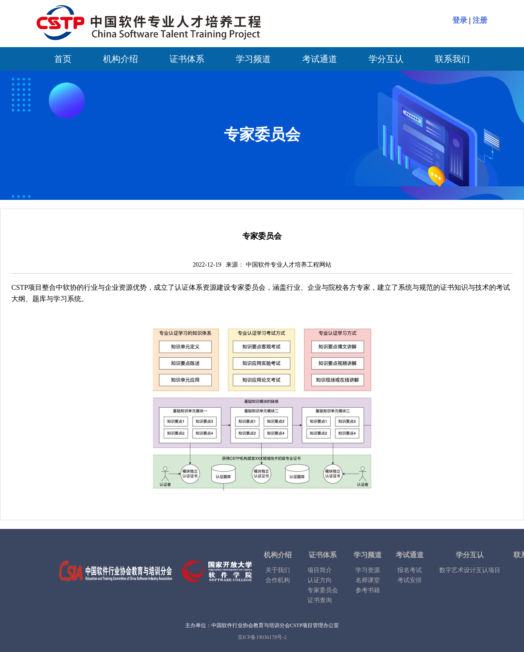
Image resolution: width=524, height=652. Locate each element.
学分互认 (386, 59)
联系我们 (452, 59)
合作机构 (277, 580)
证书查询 (319, 600)
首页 (63, 59)
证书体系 (186, 59)
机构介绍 (120, 59)
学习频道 (253, 59)
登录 (459, 20)
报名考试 (409, 570)
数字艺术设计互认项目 (469, 570)
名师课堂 (367, 580)
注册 (479, 20)
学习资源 (367, 570)
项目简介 (319, 570)
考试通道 (319, 59)
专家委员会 (322, 590)
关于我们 (277, 570)
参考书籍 (367, 590)
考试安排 (409, 580)
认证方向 (319, 580)
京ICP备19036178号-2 (262, 637)
